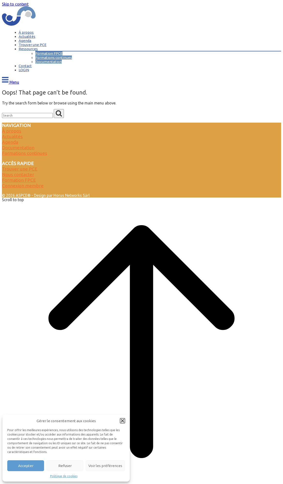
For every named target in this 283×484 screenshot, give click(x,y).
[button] (122, 420)
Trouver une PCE (32, 45)
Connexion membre (23, 185)
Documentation (48, 62)
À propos (26, 32)
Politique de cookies (63, 476)
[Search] (59, 113)
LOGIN (24, 70)
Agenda (25, 41)
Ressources (28, 49)
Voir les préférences (105, 466)
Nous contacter (18, 174)
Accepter (25, 466)
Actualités (27, 36)
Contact (25, 66)
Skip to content (15, 4)
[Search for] (27, 115)
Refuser (65, 466)
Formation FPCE (48, 53)
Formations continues (53, 58)
